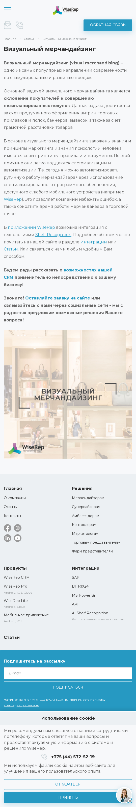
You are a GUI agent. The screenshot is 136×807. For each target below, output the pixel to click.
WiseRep (13, 199)
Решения (82, 488)
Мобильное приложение (26, 615)
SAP (75, 577)
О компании (15, 498)
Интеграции (93, 242)
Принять (68, 797)
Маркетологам (85, 533)
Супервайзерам (86, 507)
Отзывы (10, 507)
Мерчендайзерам (88, 498)
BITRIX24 (80, 586)
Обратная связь (108, 25)
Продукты (15, 568)
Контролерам (84, 524)
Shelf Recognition (53, 234)
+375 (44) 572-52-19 (19, 25)
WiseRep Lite (16, 600)
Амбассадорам (85, 516)
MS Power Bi (83, 595)
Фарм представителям (92, 551)
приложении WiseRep (31, 227)
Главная (13, 488)
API (75, 604)
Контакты (12, 516)
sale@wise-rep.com (7, 25)
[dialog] (68, 759)
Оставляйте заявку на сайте (57, 298)
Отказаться (68, 784)
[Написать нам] (124, 795)
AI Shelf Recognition (90, 613)
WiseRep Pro (15, 586)
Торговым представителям (96, 542)
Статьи (11, 249)
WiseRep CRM (65, 10)
